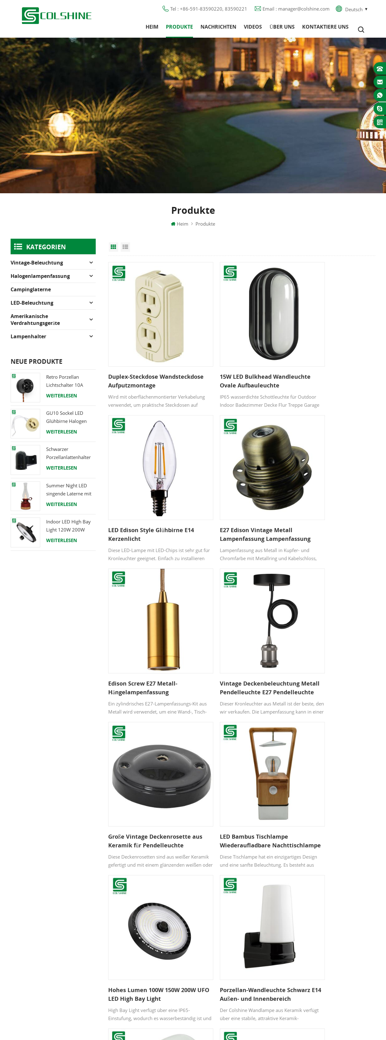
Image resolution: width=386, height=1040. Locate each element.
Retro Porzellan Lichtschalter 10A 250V (64, 386)
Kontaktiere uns (325, 29)
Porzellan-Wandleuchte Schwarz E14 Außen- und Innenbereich (142, 765)
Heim (152, 29)
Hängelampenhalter (229, 979)
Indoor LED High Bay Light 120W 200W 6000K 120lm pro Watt (70, 531)
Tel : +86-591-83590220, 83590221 (208, 11)
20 (260, 810)
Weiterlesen (61, 401)
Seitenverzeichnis (145, 945)
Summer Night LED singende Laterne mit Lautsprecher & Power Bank (70, 495)
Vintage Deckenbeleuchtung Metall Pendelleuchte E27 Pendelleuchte (330, 499)
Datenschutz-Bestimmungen (157, 934)
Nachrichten (218, 29)
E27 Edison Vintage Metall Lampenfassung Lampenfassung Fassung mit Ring (148, 499)
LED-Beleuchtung (32, 308)
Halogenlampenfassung (40, 281)
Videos (253, 29)
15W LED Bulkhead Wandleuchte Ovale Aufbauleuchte (226, 366)
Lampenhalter (28, 341)
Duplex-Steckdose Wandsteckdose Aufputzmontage (133, 366)
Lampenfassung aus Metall (237, 911)
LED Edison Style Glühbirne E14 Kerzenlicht (328, 366)
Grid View (113, 252)
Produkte (179, 29)
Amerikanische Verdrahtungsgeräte (35, 325)
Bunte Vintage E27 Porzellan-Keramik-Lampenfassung (331, 765)
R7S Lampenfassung (229, 923)
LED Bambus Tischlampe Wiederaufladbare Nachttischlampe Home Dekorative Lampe (233, 632)
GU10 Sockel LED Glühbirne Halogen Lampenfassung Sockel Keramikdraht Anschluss (70, 422)
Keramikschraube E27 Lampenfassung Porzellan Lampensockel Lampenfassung (235, 765)
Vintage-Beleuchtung (37, 268)
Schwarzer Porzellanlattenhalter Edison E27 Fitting (68, 459)
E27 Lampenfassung (229, 956)
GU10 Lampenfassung (231, 889)
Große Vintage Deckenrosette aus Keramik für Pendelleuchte (149, 632)
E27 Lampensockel (228, 934)
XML (132, 956)
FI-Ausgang (219, 900)
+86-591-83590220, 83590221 (340, 907)
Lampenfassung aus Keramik (239, 967)
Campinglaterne (31, 294)
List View (125, 252)
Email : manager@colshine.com (296, 11)
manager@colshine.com (332, 918)
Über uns (282, 29)
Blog (132, 923)
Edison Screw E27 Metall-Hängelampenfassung (233, 499)
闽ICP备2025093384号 (193, 1017)
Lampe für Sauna (226, 945)
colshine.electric (323, 929)
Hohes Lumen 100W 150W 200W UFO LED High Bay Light (332, 632)
